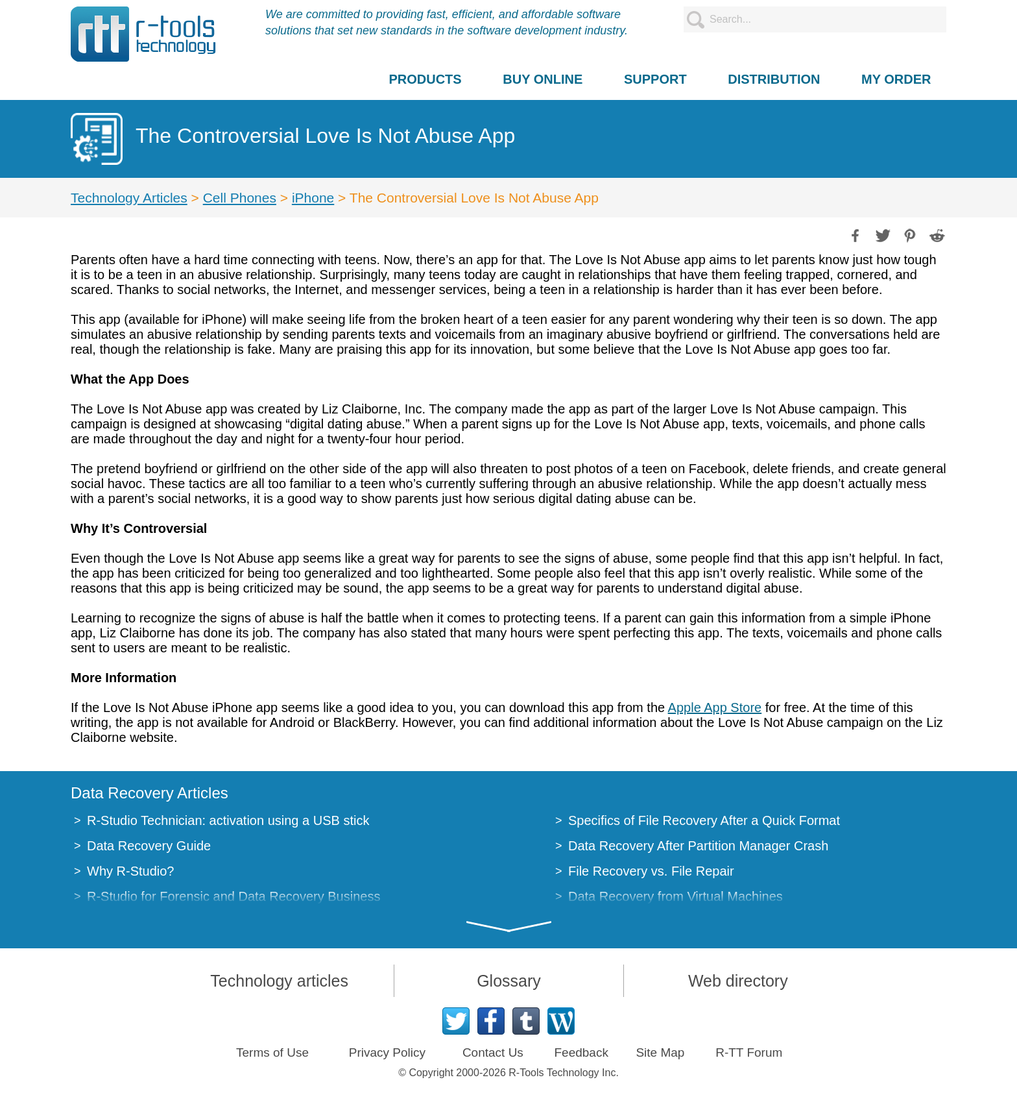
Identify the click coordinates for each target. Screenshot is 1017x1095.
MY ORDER (896, 79)
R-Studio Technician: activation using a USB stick (228, 820)
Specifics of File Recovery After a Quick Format (704, 820)
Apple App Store (715, 707)
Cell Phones (239, 197)
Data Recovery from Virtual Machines (675, 896)
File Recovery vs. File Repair (651, 871)
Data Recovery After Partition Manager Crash (698, 846)
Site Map (660, 1052)
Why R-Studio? (130, 871)
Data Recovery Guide (149, 846)
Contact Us (492, 1052)
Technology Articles (129, 197)
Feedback (581, 1052)
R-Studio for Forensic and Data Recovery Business (233, 896)
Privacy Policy (387, 1052)
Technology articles (279, 981)
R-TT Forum (748, 1052)
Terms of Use (272, 1052)
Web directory (738, 981)
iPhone (313, 197)
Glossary (509, 981)
